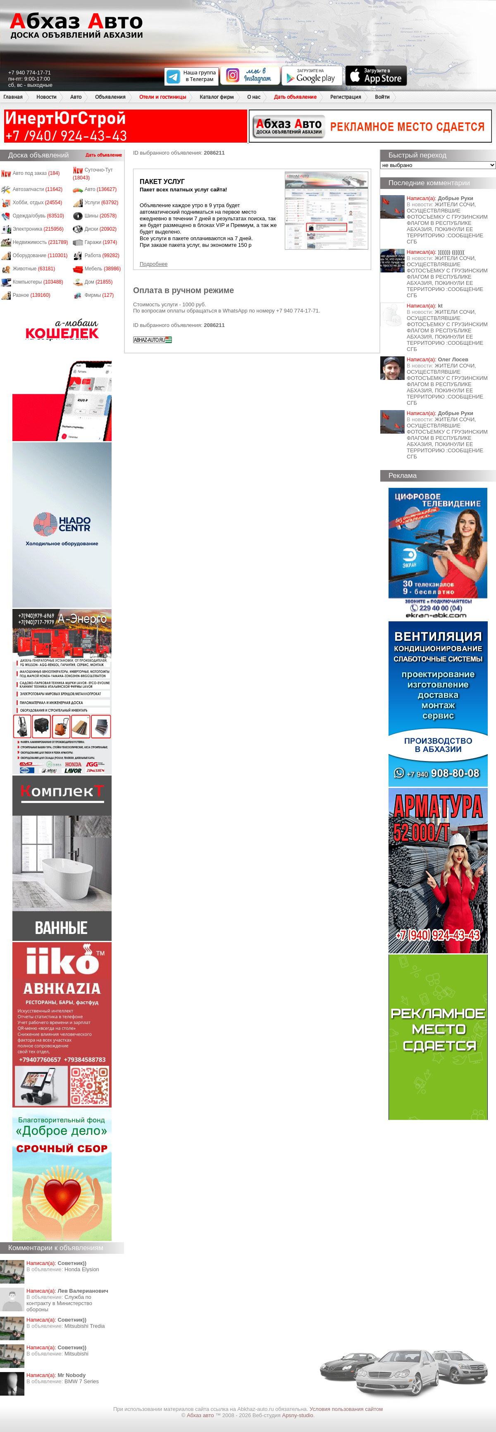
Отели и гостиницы (162, 97)
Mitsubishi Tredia (84, 1326)
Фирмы (99, 295)
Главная (13, 97)
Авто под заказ (36, 173)
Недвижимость (40, 242)
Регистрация (345, 97)
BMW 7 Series (81, 1381)
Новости (46, 97)
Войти (382, 97)
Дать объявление (295, 97)
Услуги (102, 202)
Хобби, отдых (37, 202)
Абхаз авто (201, 1415)
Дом (99, 282)
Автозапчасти (38, 189)
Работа (102, 255)
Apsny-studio (297, 1415)
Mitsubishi (76, 1354)
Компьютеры (38, 282)
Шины (101, 216)
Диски (101, 229)
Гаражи (101, 242)
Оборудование (40, 255)
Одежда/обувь (38, 216)
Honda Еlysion (81, 1269)
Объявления (110, 97)
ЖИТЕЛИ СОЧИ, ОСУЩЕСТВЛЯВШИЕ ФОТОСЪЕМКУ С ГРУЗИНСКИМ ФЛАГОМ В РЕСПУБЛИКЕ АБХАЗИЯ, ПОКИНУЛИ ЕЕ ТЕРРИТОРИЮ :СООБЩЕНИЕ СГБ (447, 223)
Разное (31, 295)
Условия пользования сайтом (346, 1409)
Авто (75, 97)
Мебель (103, 269)
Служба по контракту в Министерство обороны (59, 1303)
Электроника (38, 229)
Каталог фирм (217, 97)
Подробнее (153, 264)
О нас (253, 97)
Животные (34, 269)
